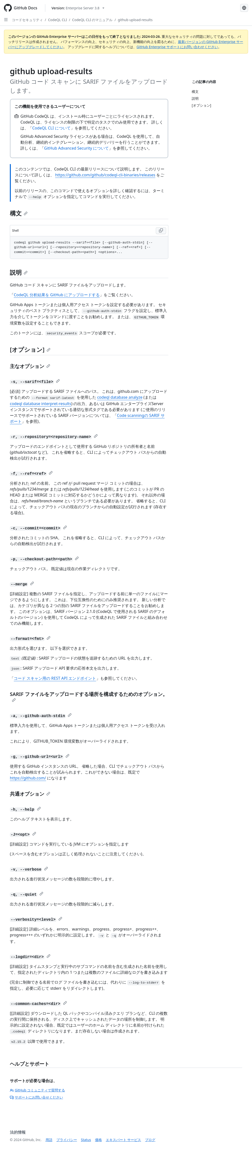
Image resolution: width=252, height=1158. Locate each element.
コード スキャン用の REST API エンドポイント (55, 678)
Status (86, 1139)
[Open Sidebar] (6, 20)
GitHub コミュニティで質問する (37, 1090)
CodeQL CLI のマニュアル (92, 19)
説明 (19, 272)
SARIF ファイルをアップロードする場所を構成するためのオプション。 (89, 696)
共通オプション (30, 794)
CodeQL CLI (57, 19)
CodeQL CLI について (51, 128)
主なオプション (30, 366)
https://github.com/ (28, 778)
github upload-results (135, 19)
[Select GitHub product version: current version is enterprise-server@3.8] (78, 8)
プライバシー (66, 1139)
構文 (19, 213)
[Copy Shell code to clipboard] (161, 230)
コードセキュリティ (27, 19)
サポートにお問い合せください (36, 1097)
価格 (98, 1139)
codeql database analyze (119, 397)
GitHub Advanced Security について (76, 148)
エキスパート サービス (123, 1139)
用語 (49, 1139)
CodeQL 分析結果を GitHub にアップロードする (57, 294)
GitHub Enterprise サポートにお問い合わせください (177, 46)
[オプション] (30, 349)
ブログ (150, 1139)
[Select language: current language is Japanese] (244, 8)
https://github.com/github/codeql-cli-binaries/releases (105, 175)
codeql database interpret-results (40, 403)
